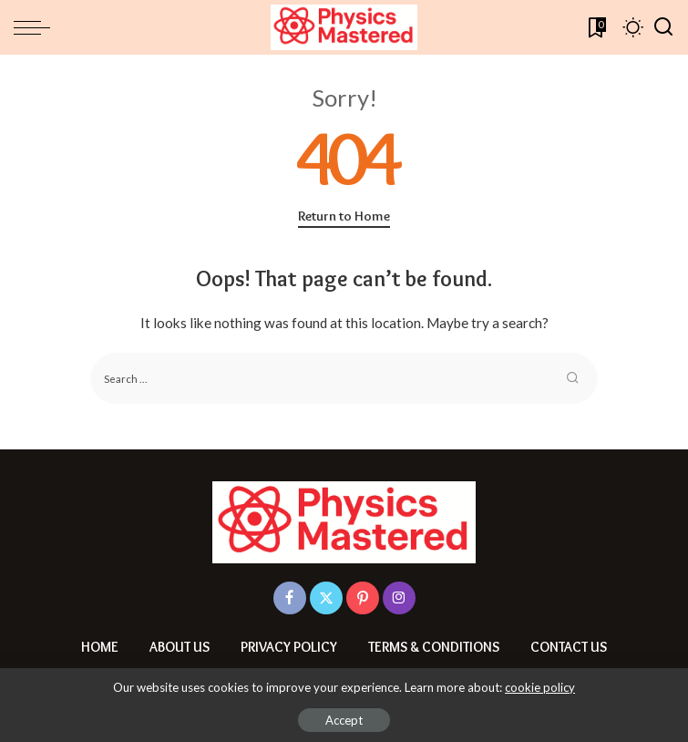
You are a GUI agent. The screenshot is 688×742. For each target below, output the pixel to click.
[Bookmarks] (595, 27)
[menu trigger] (36, 27)
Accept (344, 720)
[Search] (663, 27)
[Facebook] (289, 598)
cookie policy (540, 687)
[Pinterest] (362, 598)
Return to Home (344, 216)
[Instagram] (399, 598)
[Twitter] (326, 598)
